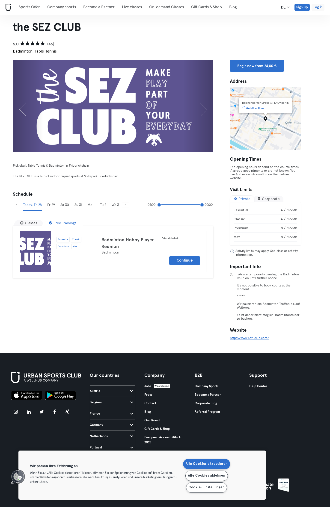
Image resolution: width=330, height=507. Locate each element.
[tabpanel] (265, 224)
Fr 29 (51, 205)
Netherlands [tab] (111, 436)
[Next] (198, 106)
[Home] (7, 7)
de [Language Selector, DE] (285, 7)
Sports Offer (29, 7)
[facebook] (54, 411)
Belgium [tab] (111, 402)
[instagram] (15, 411)
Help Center (258, 386)
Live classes (132, 7)
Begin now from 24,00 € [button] (256, 66)
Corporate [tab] (268, 199)
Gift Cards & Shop (206, 7)
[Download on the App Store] (26, 396)
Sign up (302, 7)
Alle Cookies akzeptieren (207, 464)
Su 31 (78, 205)
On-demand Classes (166, 7)
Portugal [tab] (111, 447)
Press (148, 394)
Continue (185, 260)
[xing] (67, 411)
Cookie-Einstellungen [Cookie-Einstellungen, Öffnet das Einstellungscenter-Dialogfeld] (206, 487)
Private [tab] (242, 199)
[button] (17, 476)
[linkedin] (28, 411)
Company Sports (206, 386)
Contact (150, 403)
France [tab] (111, 413)
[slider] (159, 205)
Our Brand (152, 420)
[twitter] (41, 411)
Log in (318, 7)
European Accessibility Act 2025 (164, 440)
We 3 (115, 205)
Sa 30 (64, 205)
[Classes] (29, 223)
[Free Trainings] (62, 223)
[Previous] (28, 106)
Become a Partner (99, 7)
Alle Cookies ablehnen (206, 475)
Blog (233, 7)
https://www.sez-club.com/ (249, 338)
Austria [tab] (111, 391)
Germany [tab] (111, 425)
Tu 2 (103, 205)
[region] (142, 475)
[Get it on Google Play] (60, 396)
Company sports (61, 7)
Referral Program (207, 411)
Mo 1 (91, 205)
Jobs (147, 386)
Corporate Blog (206, 403)
